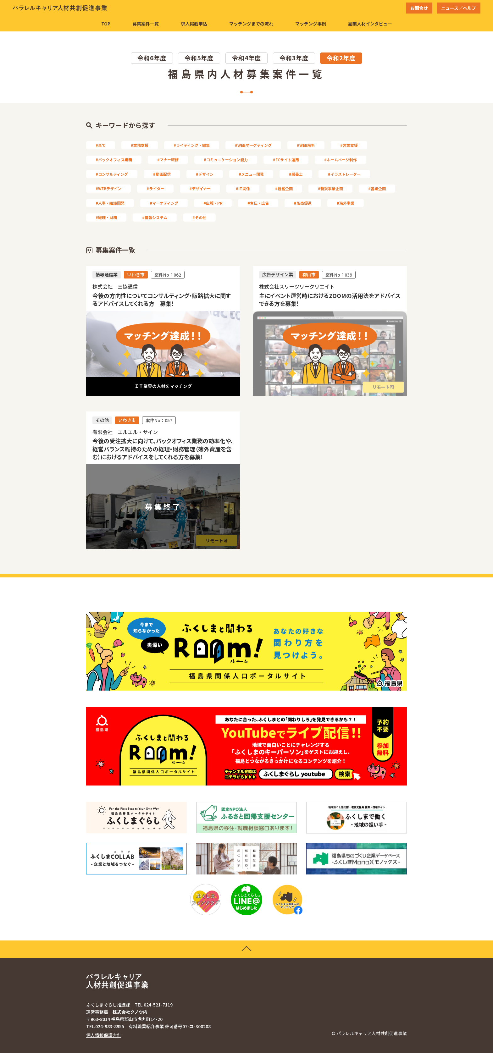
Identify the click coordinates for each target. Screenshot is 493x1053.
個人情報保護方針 (103, 1035)
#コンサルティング (112, 174)
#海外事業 (345, 203)
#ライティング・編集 (192, 145)
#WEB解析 (306, 145)
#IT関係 (243, 188)
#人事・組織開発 (110, 203)
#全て (101, 145)
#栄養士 (296, 174)
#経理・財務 (106, 217)
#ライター (155, 188)
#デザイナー (200, 188)
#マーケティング (164, 203)
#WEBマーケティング (253, 145)
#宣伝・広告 (258, 203)
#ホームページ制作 (340, 159)
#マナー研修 (168, 159)
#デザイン (204, 174)
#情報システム (154, 217)
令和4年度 (246, 57)
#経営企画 (284, 188)
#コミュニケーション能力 (226, 159)
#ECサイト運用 (286, 159)
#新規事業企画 (330, 188)
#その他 (199, 217)
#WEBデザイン (108, 188)
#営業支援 (349, 145)
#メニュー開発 (251, 174)
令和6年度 (151, 57)
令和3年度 (294, 57)
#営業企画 (377, 188)
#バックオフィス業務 (114, 159)
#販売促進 (303, 203)
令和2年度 (341, 57)
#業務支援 (139, 145)
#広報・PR (212, 203)
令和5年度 (199, 57)
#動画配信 (162, 174)
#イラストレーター (344, 174)
